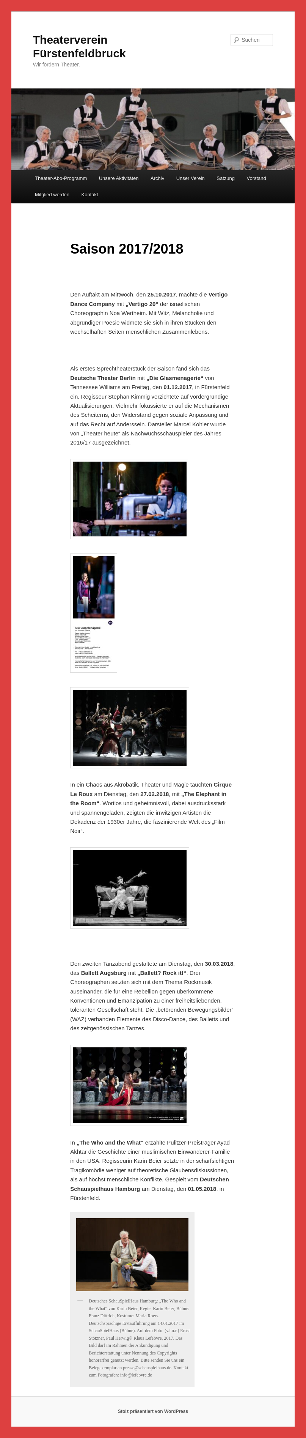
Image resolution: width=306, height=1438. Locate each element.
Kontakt (90, 194)
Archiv (157, 178)
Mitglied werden (52, 194)
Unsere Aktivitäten (119, 178)
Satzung (226, 178)
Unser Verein (190, 178)
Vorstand (256, 178)
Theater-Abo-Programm (61, 178)
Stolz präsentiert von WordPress (153, 1411)
